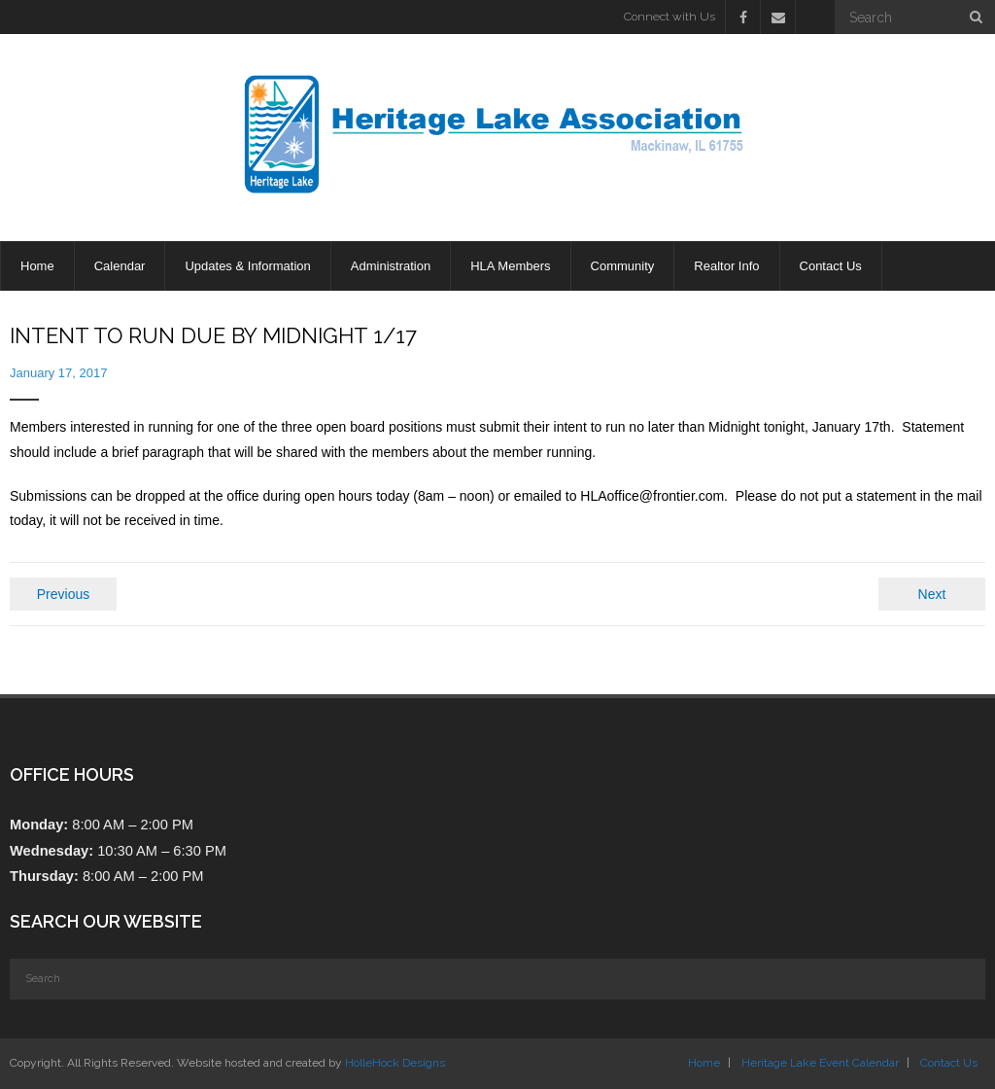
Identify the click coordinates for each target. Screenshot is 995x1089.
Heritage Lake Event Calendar (820, 1063)
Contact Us (949, 1063)
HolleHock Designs (395, 1063)
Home (704, 1063)
